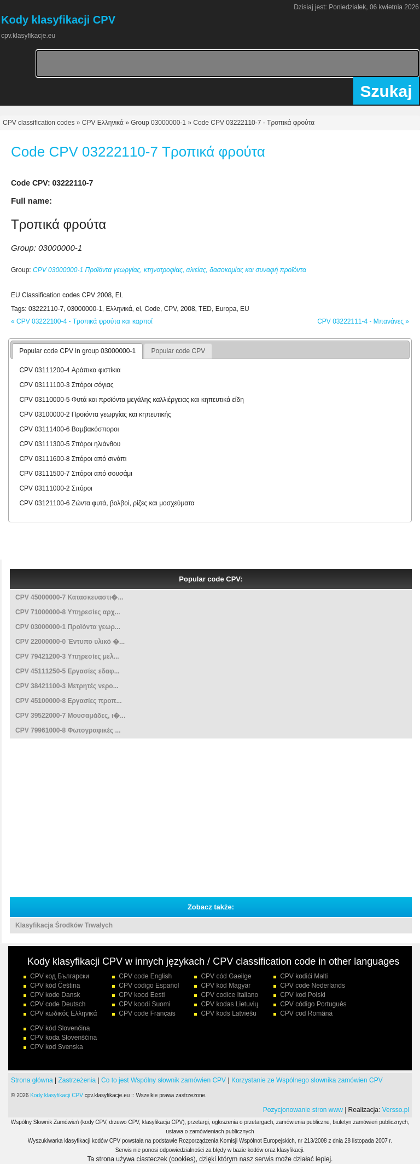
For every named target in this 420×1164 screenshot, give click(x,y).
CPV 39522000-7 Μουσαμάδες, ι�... (70, 715)
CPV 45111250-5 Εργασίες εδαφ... (67, 671)
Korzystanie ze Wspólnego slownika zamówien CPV (307, 1080)
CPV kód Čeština (55, 985)
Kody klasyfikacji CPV (56, 1095)
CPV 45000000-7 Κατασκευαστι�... (69, 597)
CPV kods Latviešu (228, 1013)
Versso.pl (395, 1110)
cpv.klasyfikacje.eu (28, 35)
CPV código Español (149, 985)
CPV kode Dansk (55, 995)
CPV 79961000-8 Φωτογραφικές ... (67, 730)
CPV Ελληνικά (103, 122)
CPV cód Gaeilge (226, 976)
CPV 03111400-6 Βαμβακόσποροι (69, 429)
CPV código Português (313, 1004)
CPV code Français (147, 1013)
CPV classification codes (38, 122)
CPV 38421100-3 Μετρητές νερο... (67, 686)
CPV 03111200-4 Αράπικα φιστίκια (69, 370)
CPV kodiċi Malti (304, 976)
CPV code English (145, 976)
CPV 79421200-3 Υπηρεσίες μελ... (67, 656)
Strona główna (32, 1080)
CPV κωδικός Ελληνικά (63, 1013)
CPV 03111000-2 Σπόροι (55, 488)
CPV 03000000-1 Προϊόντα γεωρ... (67, 627)
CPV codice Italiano (229, 995)
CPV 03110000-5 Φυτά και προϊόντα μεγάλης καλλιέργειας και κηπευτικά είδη (131, 400)
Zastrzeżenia (77, 1080)
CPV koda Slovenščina (63, 1037)
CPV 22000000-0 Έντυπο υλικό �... (70, 642)
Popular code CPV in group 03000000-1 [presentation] (77, 351)
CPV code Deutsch (57, 1004)
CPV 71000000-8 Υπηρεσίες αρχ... (67, 612)
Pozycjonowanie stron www (303, 1110)
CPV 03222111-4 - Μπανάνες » (363, 321)
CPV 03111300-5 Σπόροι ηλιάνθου (69, 444)
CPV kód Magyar (225, 985)
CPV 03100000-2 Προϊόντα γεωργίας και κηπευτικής (95, 414)
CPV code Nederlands (312, 985)
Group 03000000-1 (158, 122)
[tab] (77, 351)
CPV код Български (59, 976)
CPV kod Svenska (56, 1047)
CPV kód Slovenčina (60, 1028)
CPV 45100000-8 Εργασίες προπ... (68, 701)
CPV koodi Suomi (144, 1004)
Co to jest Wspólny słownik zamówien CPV (163, 1080)
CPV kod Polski (302, 995)
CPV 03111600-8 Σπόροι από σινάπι (72, 459)
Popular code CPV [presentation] (178, 351)
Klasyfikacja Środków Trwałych (64, 925)
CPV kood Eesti (142, 995)
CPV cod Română (306, 1013)
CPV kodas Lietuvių (229, 1004)
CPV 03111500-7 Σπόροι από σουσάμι (75, 473)
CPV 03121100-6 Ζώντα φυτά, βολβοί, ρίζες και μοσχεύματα (106, 503)
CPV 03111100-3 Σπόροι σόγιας (66, 385)
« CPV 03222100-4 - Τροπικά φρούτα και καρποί (82, 321)
